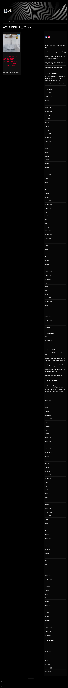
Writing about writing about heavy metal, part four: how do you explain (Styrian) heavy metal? (56, 52)
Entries (48, 671)
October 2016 (49, 279)
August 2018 (49, 215)
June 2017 (48, 256)
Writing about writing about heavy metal (55, 69)
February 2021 (49, 133)
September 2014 (49, 331)
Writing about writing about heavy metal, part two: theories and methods (13, 60)
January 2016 (49, 301)
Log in (47, 667)
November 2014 (49, 324)
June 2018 (48, 223)
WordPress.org (49, 679)
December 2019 (49, 174)
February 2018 (49, 230)
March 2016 (48, 298)
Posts (47, 340)
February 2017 (49, 268)
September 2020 (49, 148)
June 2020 (48, 156)
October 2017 (49, 242)
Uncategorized (49, 347)
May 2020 (48, 160)
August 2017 (49, 249)
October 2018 (49, 212)
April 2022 (48, 107)
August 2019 (49, 182)
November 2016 (49, 275)
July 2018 (48, 219)
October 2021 (49, 119)
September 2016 (49, 283)
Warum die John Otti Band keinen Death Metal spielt (56, 46)
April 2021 (48, 130)
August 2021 (49, 122)
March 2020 (48, 167)
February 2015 (49, 316)
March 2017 (48, 264)
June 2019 (48, 189)
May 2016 (48, 294)
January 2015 (49, 320)
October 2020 (49, 145)
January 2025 (49, 96)
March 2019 (48, 201)
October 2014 (49, 327)
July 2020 (48, 152)
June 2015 (48, 309)
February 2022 (49, 111)
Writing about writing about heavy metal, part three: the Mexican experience (56, 59)
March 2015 (48, 312)
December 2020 (49, 141)
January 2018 (49, 234)
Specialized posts (50, 344)
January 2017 (49, 271)
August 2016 (49, 286)
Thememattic (34, 685)
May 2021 (48, 126)
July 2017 (48, 253)
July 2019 (48, 186)
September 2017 (49, 245)
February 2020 (49, 171)
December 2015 (49, 305)
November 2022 (49, 100)
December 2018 (49, 208)
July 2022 (48, 104)
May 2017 (48, 260)
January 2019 (49, 204)
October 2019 (49, 178)
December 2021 (49, 115)
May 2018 (48, 227)
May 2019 (48, 193)
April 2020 (48, 163)
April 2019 (48, 197)
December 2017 (49, 238)
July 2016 (48, 290)
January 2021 (49, 137)
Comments (49, 675)
